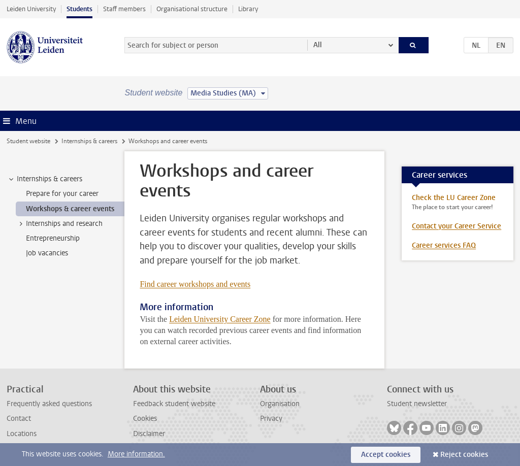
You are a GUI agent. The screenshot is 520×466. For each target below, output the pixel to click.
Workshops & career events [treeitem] (70, 209)
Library (248, 9)
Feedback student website (174, 404)
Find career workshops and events (195, 284)
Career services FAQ (444, 245)
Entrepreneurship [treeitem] (53, 238)
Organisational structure (192, 9)
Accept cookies (385, 454)
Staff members (124, 9)
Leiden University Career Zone (219, 319)
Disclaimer (149, 434)
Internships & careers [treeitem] (44, 179)
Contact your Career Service (456, 226)
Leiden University (31, 9)
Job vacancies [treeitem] (47, 253)
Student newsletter (417, 404)
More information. (136, 454)
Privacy (271, 418)
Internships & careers (89, 141)
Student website (28, 141)
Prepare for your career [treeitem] (62, 193)
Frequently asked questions (49, 404)
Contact (19, 418)
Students (79, 9)
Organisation (280, 404)
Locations (22, 434)
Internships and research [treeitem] (59, 224)
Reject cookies (464, 454)
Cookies (145, 418)
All (317, 45)
